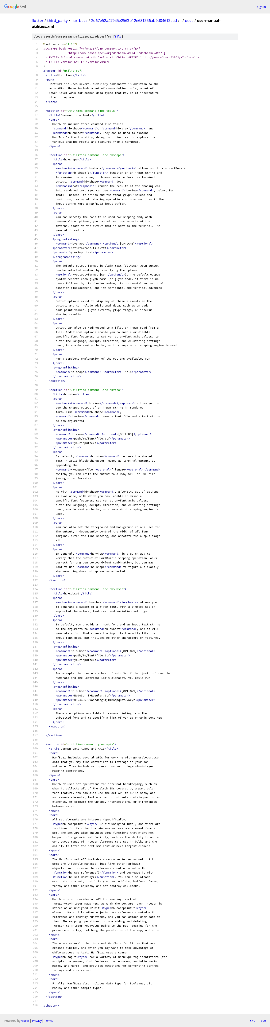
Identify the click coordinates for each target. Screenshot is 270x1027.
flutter (37, 20)
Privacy (37, 1021)
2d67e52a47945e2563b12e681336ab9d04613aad (134, 20)
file (118, 36)
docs (189, 20)
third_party (57, 20)
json (262, 1020)
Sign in (261, 7)
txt (252, 1020)
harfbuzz (79, 20)
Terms (48, 1021)
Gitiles (25, 1021)
